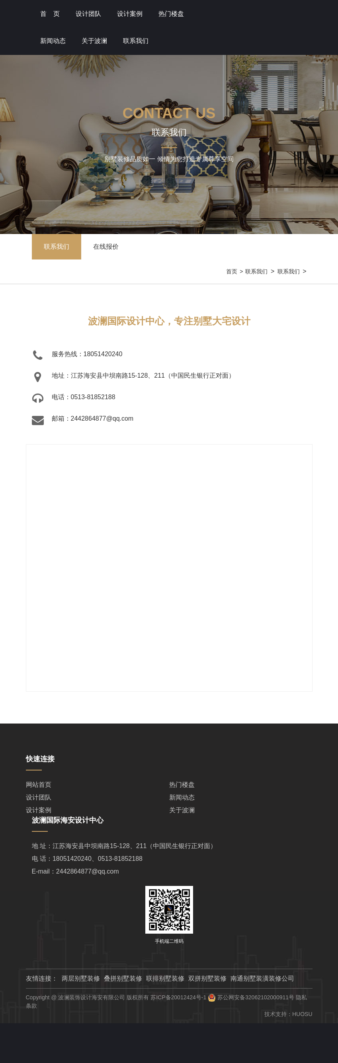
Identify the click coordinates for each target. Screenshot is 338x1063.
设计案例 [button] (130, 13)
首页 (231, 271)
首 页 (50, 13)
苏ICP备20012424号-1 (178, 997)
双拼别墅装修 (207, 978)
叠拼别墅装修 (123, 978)
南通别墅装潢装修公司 (262, 978)
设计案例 (38, 810)
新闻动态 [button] (53, 40)
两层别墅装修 (81, 978)
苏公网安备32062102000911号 (255, 997)
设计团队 (88, 13)
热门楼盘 (171, 13)
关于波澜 (182, 810)
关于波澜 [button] (94, 40)
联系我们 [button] (135, 40)
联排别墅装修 (165, 978)
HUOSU (302, 1014)
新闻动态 (182, 797)
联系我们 (256, 271)
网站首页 (38, 784)
